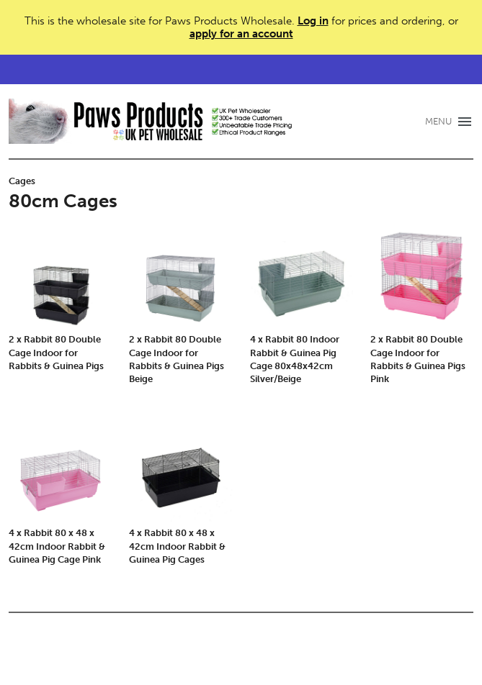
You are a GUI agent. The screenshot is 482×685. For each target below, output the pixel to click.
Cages (22, 181)
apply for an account (241, 33)
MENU (438, 121)
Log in (313, 20)
